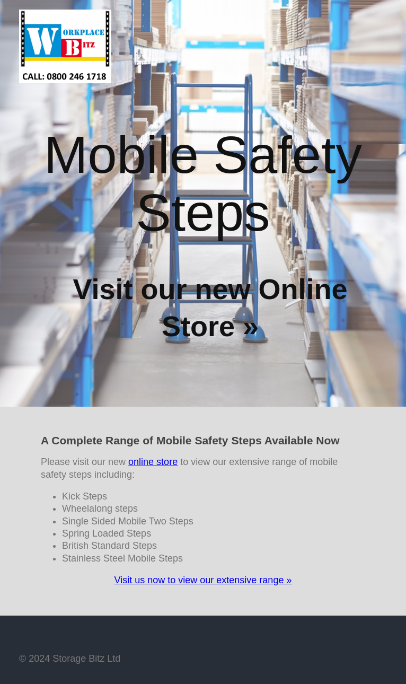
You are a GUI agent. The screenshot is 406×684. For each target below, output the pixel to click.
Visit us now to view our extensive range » (203, 580)
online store (153, 462)
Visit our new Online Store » (210, 307)
